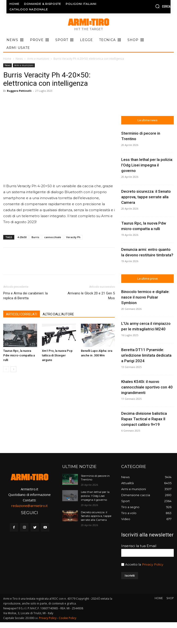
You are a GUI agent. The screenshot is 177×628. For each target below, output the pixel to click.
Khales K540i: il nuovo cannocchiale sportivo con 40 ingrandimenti (147, 387)
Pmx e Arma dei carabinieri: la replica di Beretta (25, 295)
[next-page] (13, 369)
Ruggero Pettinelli (19, 90)
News (19, 59)
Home (7, 59)
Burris (35, 237)
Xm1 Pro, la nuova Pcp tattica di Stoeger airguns (57, 355)
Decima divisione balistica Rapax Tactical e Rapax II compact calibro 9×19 (144, 419)
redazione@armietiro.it (29, 505)
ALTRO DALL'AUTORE (58, 314)
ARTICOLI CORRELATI (21, 314)
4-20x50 (22, 237)
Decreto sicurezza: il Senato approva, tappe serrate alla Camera (146, 197)
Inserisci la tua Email (138, 546)
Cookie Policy (67, 618)
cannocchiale (52, 237)
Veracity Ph (73, 237)
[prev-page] (6, 369)
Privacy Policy (152, 564)
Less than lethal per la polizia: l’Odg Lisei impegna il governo (147, 165)
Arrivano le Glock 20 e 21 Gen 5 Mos (91, 295)
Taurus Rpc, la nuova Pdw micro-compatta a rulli (19, 355)
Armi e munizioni (38, 59)
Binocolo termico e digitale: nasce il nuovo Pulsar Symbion (145, 297)
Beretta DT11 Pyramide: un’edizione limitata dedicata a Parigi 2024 (146, 355)
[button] (152, 6)
